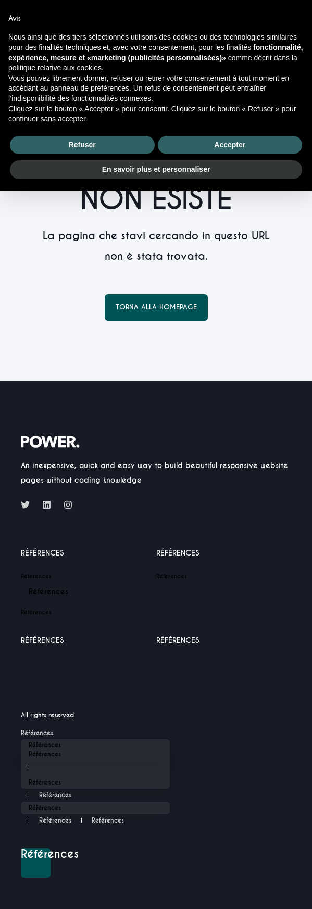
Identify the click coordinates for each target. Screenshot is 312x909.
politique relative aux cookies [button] (55, 68)
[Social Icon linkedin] (46, 504)
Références (42, 553)
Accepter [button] (229, 145)
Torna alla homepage (156, 306)
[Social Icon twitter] (28, 504)
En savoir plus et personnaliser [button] (156, 169)
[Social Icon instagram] (64, 504)
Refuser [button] (82, 145)
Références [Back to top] (36, 854)
